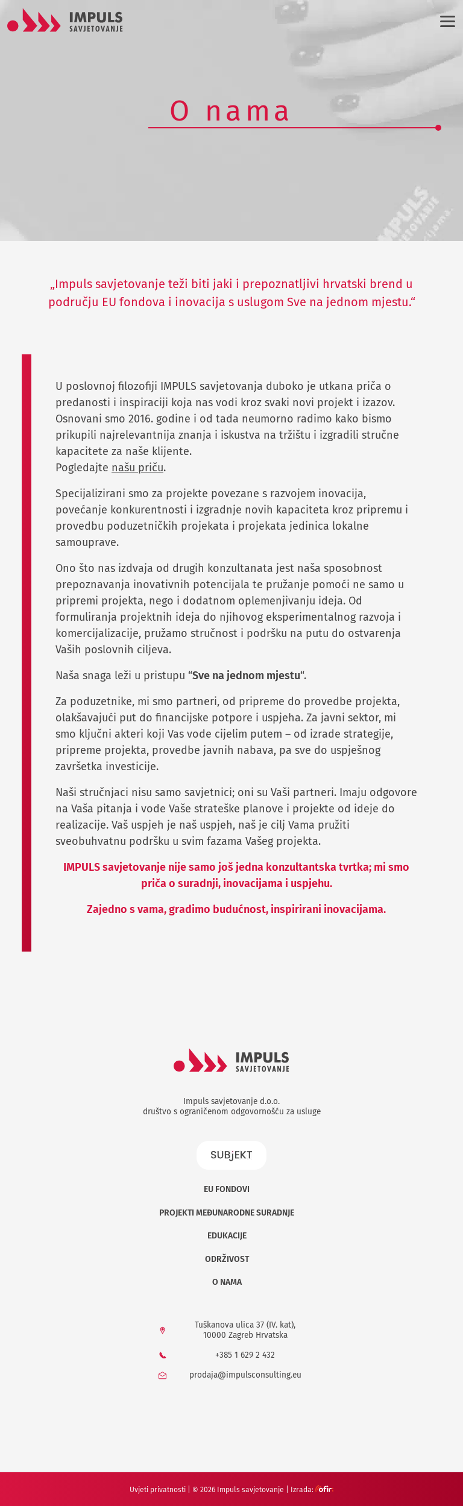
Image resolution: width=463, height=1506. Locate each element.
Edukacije (227, 1236)
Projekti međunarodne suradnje (226, 1213)
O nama (227, 1282)
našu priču (137, 467)
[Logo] (65, 20)
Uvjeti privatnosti (158, 1490)
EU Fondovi (227, 1189)
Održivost (227, 1259)
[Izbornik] (445, 21)
